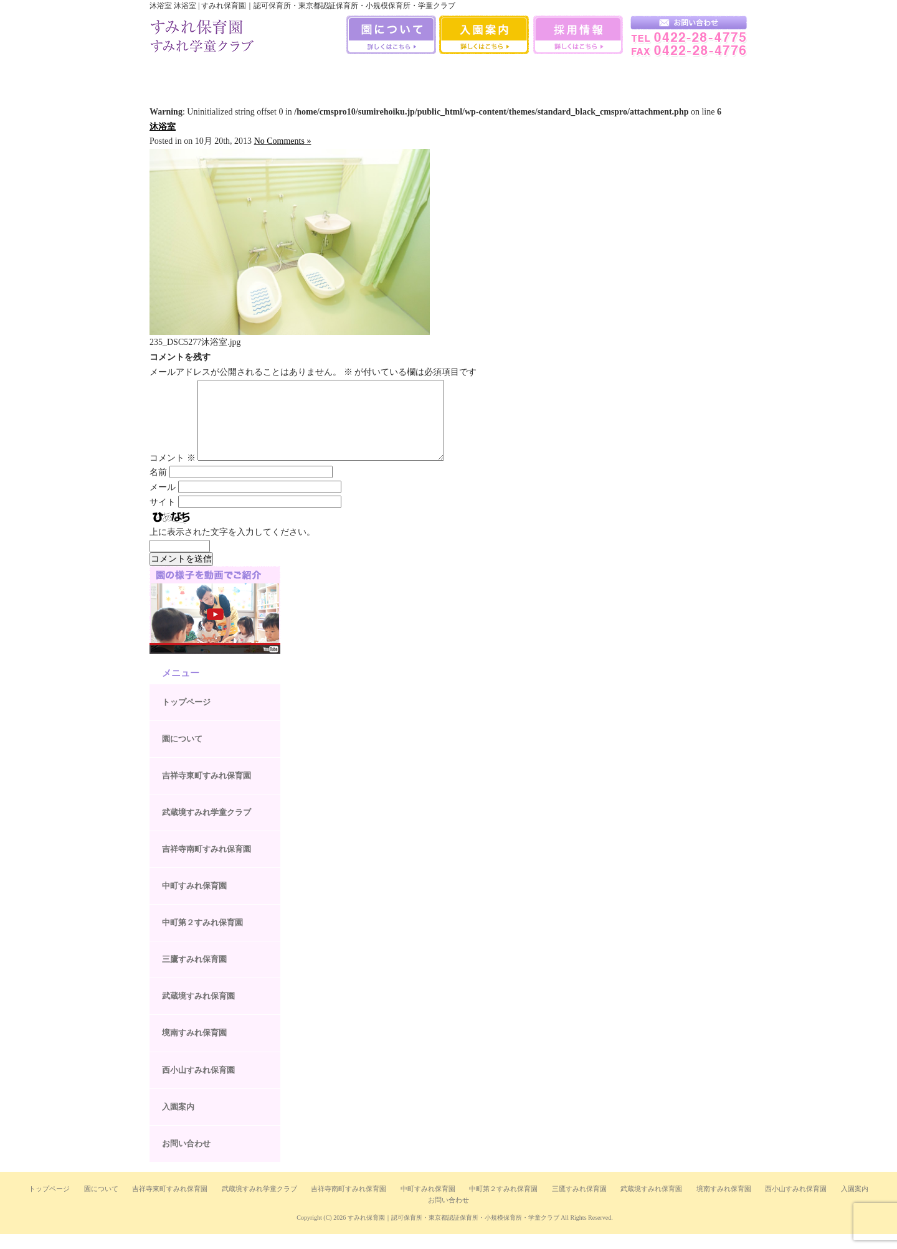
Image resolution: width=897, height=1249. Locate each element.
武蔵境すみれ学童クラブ (712, 74)
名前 (158, 487)
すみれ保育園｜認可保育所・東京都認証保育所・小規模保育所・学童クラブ (453, 1232)
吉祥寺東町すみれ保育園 (206, 790)
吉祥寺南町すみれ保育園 (249, 74)
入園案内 (178, 1121)
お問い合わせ (186, 1158)
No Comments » (282, 141)
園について (182, 753)
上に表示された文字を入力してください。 (232, 547)
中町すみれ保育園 (315, 74)
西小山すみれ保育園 (645, 74)
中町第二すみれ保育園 (382, 74)
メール (163, 502)
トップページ (186, 717)
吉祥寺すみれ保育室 (183, 74)
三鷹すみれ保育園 (448, 74)
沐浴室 (163, 126)
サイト (163, 517)
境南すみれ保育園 (581, 74)
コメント (173, 473)
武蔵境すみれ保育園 (515, 74)
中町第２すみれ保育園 (202, 937)
